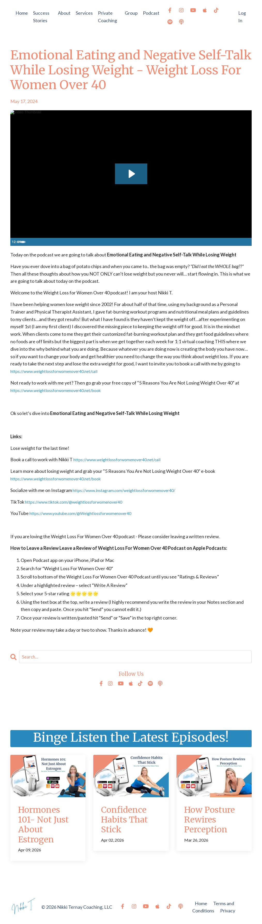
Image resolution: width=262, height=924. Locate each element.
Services (84, 13)
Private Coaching (107, 16)
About (64, 13)
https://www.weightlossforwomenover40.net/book (62, 390)
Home (22, 13)
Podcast (151, 13)
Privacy (227, 911)
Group (131, 13)
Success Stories (41, 16)
